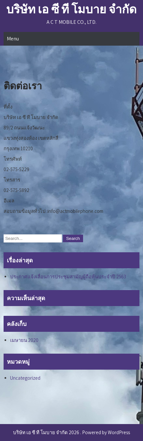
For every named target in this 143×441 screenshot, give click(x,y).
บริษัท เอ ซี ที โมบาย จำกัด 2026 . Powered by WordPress (71, 432)
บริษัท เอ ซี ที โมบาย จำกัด (71, 9)
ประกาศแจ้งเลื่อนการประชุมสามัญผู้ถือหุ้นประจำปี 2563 (68, 276)
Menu (13, 38)
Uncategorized (25, 378)
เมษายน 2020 (24, 340)
